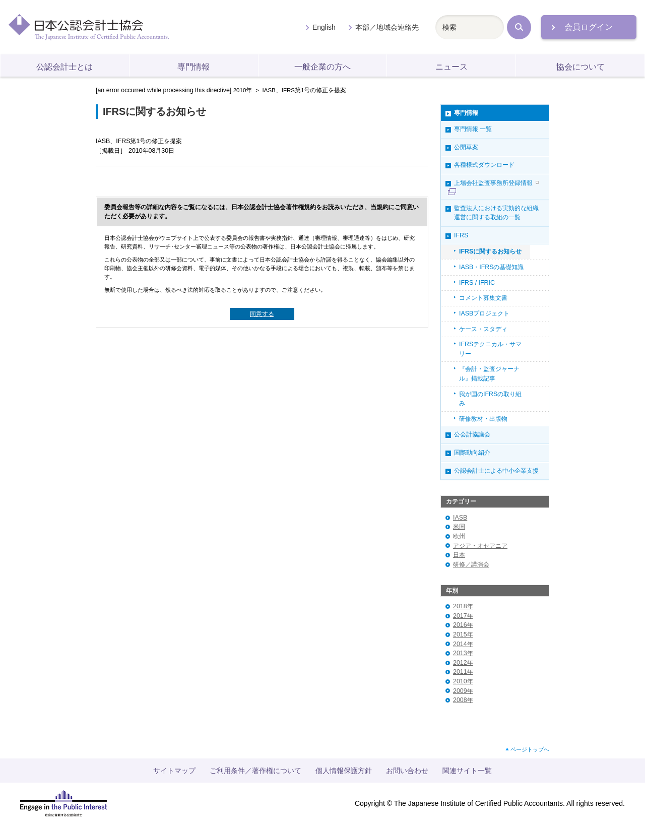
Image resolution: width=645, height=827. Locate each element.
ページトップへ (529, 749)
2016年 (463, 624)
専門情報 (193, 66)
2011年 (463, 671)
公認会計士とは (64, 66)
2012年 (463, 662)
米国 (459, 526)
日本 (459, 554)
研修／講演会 (471, 564)
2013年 (463, 653)
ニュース (451, 66)
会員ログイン (588, 27)
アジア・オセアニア (480, 545)
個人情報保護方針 (343, 771)
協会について (580, 66)
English (324, 27)
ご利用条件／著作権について (255, 771)
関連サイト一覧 (467, 771)
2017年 (463, 615)
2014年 (463, 644)
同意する (262, 313)
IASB (460, 517)
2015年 (463, 634)
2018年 (463, 606)
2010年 (242, 90)
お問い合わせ (407, 771)
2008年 (463, 700)
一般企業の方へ (322, 66)
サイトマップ (174, 771)
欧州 (459, 536)
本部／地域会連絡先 (387, 27)
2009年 (463, 690)
